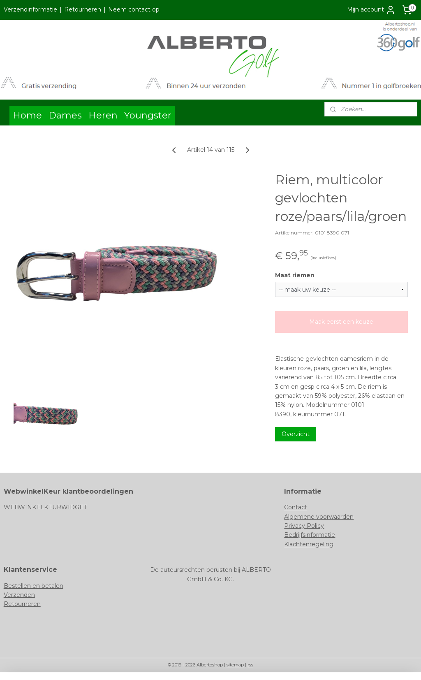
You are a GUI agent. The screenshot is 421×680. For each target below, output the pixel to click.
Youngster (147, 115)
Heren (103, 115)
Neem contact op (134, 9)
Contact (295, 507)
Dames (65, 115)
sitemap (235, 665)
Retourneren (82, 9)
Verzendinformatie (30, 9)
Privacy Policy (304, 525)
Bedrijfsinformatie (309, 534)
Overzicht (296, 434)
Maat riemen (295, 274)
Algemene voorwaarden (319, 516)
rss (250, 665)
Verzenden (19, 595)
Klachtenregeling (308, 544)
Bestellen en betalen (33, 585)
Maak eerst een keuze (341, 321)
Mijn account (371, 10)
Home (27, 115)
